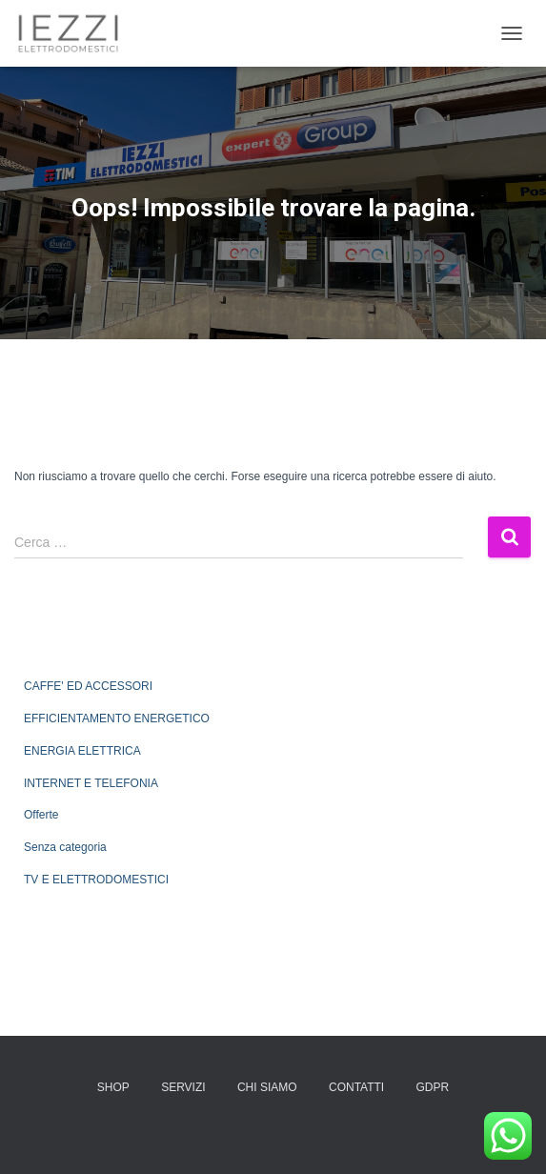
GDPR (433, 1087)
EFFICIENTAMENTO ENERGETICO (117, 718)
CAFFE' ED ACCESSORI (88, 686)
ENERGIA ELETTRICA (82, 751)
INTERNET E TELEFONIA (91, 783)
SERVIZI (183, 1087)
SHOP (113, 1087)
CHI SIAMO (267, 1087)
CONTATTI (356, 1087)
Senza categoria (65, 847)
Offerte (41, 814)
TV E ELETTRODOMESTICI (96, 879)
